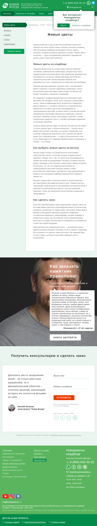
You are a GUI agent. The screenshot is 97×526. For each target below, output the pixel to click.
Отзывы (7, 35)
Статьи (7, 40)
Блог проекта (39, 457)
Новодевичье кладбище (75, 452)
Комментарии (9, 44)
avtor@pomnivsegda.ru (80, 472)
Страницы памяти (12, 522)
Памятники (7, 450)
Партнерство (39, 460)
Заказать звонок (14, 51)
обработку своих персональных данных (66, 435)
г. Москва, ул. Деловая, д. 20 (77, 476)
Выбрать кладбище (81, 25)
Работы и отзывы (25, 14)
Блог (41, 14)
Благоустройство (9, 467)
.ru (11, 502)
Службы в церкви (58, 522)
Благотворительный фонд (35, 522)
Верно (64, 25)
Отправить (64, 398)
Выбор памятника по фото (14, 463)
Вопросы (7, 30)
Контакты (53, 14)
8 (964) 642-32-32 (76, 3)
